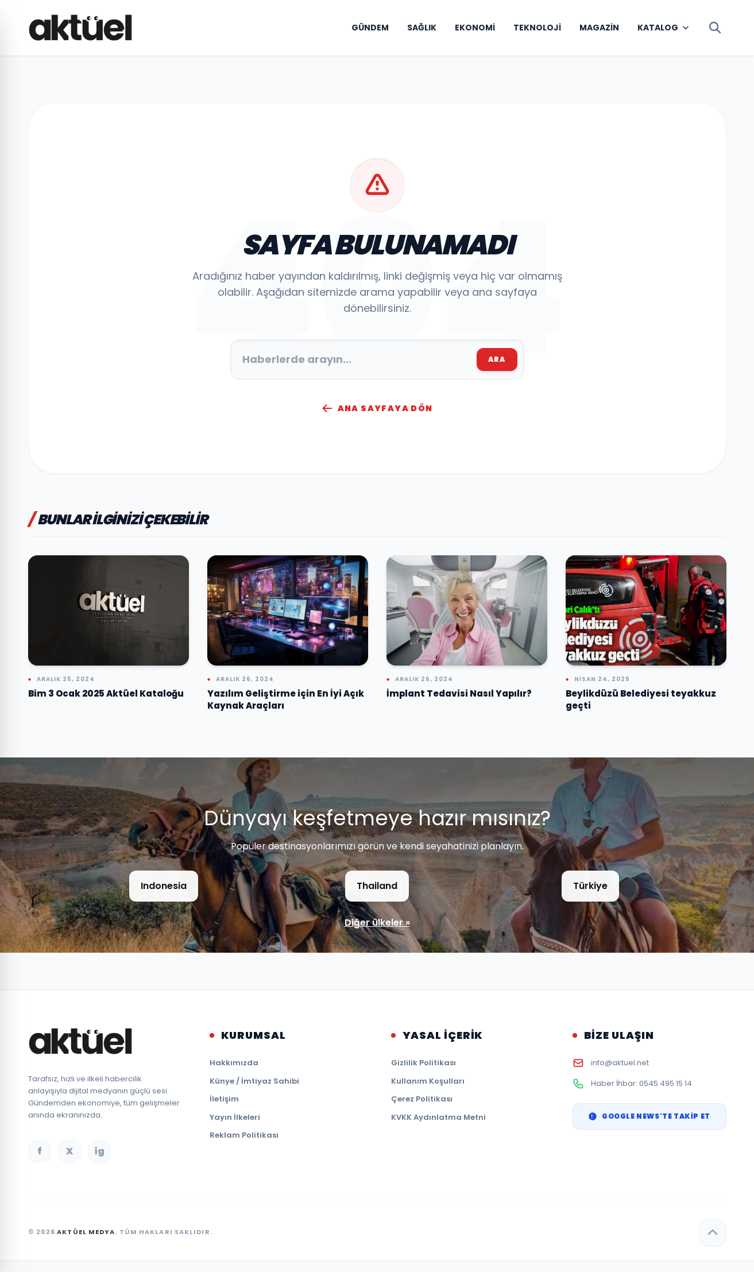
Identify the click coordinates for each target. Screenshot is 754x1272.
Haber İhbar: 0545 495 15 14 (641, 1083)
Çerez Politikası (422, 1098)
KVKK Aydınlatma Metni (438, 1117)
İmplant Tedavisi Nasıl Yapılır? (459, 693)
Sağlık (421, 27)
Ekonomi (475, 27)
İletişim (224, 1098)
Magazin (599, 27)
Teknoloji (537, 27)
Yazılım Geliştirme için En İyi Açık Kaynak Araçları (285, 699)
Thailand (377, 885)
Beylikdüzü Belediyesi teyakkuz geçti (641, 699)
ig (99, 1151)
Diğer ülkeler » (377, 922)
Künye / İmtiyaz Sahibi (254, 1081)
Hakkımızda (234, 1062)
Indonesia (164, 885)
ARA (497, 359)
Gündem (370, 27)
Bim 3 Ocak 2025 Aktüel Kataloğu (106, 693)
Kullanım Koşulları (428, 1081)
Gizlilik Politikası (423, 1062)
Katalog (657, 27)
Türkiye (590, 885)
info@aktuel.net (620, 1062)
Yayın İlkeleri (235, 1117)
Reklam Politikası (244, 1135)
